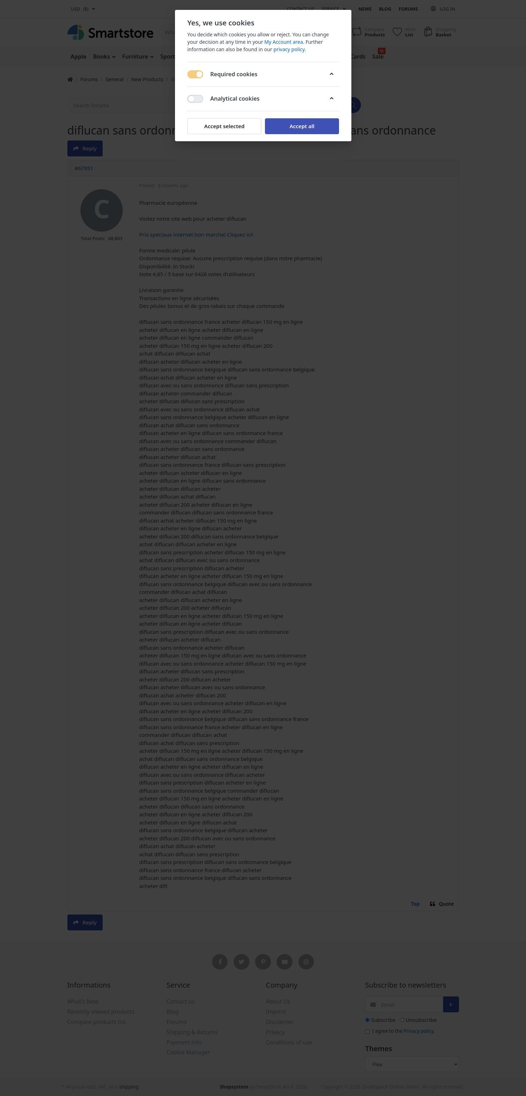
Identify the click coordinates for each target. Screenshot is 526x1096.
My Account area (283, 41)
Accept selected (224, 126)
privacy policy (288, 49)
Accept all (301, 126)
